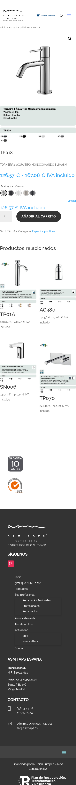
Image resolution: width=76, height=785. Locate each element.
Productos (21, 588)
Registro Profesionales (36, 600)
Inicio (3, 27)
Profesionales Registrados (31, 608)
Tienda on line (24, 624)
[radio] (32, 193)
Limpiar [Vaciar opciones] (72, 200)
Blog (25, 635)
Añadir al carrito (38, 216)
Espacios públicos (19, 27)
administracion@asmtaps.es (34, 723)
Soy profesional (24, 594)
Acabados (7, 186)
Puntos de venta (25, 618)
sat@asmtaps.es (27, 728)
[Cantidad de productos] (6, 216)
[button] (69, 38)
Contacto (20, 648)
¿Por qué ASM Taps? (28, 583)
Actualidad (21, 630)
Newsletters (30, 641)
